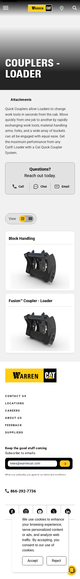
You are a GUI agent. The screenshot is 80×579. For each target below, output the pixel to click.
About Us (13, 417)
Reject (56, 561)
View (14, 219)
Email (61, 186)
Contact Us (15, 396)
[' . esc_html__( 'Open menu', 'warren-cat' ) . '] (5, 8)
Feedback (13, 425)
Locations (14, 403)
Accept (33, 561)
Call (18, 186)
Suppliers (14, 432)
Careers (12, 410)
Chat (40, 186)
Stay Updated (65, 463)
